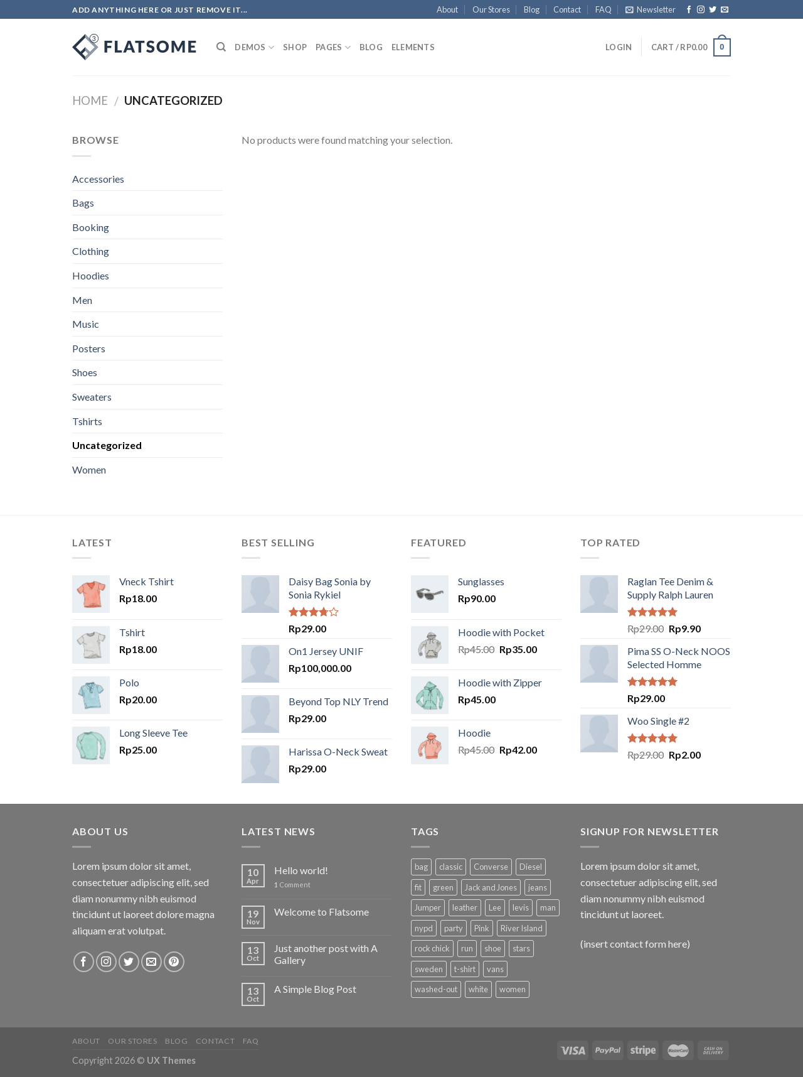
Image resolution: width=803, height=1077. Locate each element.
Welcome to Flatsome (321, 911)
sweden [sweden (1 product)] (429, 969)
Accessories (98, 179)
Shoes (84, 372)
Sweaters (92, 397)
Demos (254, 47)
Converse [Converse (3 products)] (491, 867)
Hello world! (301, 870)
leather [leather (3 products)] (464, 907)
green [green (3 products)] (443, 887)
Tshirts (87, 421)
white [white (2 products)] (478, 989)
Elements (413, 47)
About (447, 9)
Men (82, 300)
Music (85, 324)
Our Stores (491, 9)
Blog (532, 9)
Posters (88, 348)
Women (89, 469)
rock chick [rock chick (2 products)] (432, 948)
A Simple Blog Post (315, 989)
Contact (567, 9)
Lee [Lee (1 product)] (495, 907)
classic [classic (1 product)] (450, 867)
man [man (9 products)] (548, 907)
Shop (295, 47)
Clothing (90, 251)
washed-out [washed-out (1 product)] (436, 989)
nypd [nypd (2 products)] (424, 928)
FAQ (603, 9)
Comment (292, 884)
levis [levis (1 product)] (521, 907)
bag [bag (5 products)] (421, 867)
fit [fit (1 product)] (418, 887)
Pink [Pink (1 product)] (481, 928)
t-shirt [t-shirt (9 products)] (465, 969)
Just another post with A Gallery (326, 954)
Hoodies (90, 275)
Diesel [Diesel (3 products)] (530, 867)
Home (90, 100)
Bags (83, 202)
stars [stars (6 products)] (521, 948)
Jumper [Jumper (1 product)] (428, 907)
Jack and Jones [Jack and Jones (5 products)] (491, 887)
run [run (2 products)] (467, 948)
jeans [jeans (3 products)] (537, 887)
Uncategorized (107, 445)
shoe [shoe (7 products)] (492, 948)
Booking (90, 227)
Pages (333, 47)
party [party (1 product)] (453, 928)
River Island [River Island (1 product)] (522, 928)
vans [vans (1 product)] (495, 969)
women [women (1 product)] (512, 989)
